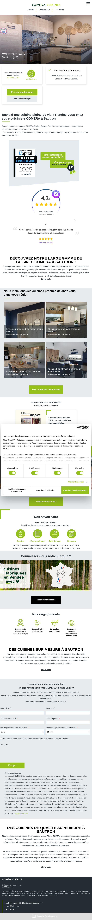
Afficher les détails (76, 482)
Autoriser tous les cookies (74, 490)
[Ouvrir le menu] (88, 3)
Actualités (10, 909)
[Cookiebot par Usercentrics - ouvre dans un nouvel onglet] (78, 427)
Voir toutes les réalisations (46, 389)
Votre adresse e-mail (8, 719)
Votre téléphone (53, 719)
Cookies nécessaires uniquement (17, 490)
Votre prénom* (5, 708)
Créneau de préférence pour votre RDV (62, 728)
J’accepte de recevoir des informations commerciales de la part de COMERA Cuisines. (36, 738)
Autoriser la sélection (45, 490)
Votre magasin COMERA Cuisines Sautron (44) (24, 903)
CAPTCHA (4, 745)
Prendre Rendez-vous (44, 916)
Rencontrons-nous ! (46, 501)
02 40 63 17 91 (13, 78)
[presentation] (18, 755)
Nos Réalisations (12, 906)
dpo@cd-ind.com (21, 813)
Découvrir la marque (46, 600)
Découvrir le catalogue (22, 99)
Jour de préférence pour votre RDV (14, 728)
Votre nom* (50, 708)
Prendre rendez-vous (22, 92)
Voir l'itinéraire (31, 75)
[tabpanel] (46, 39)
